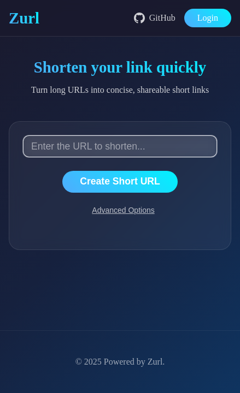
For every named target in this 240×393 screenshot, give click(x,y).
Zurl (155, 361)
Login (207, 17)
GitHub (154, 18)
